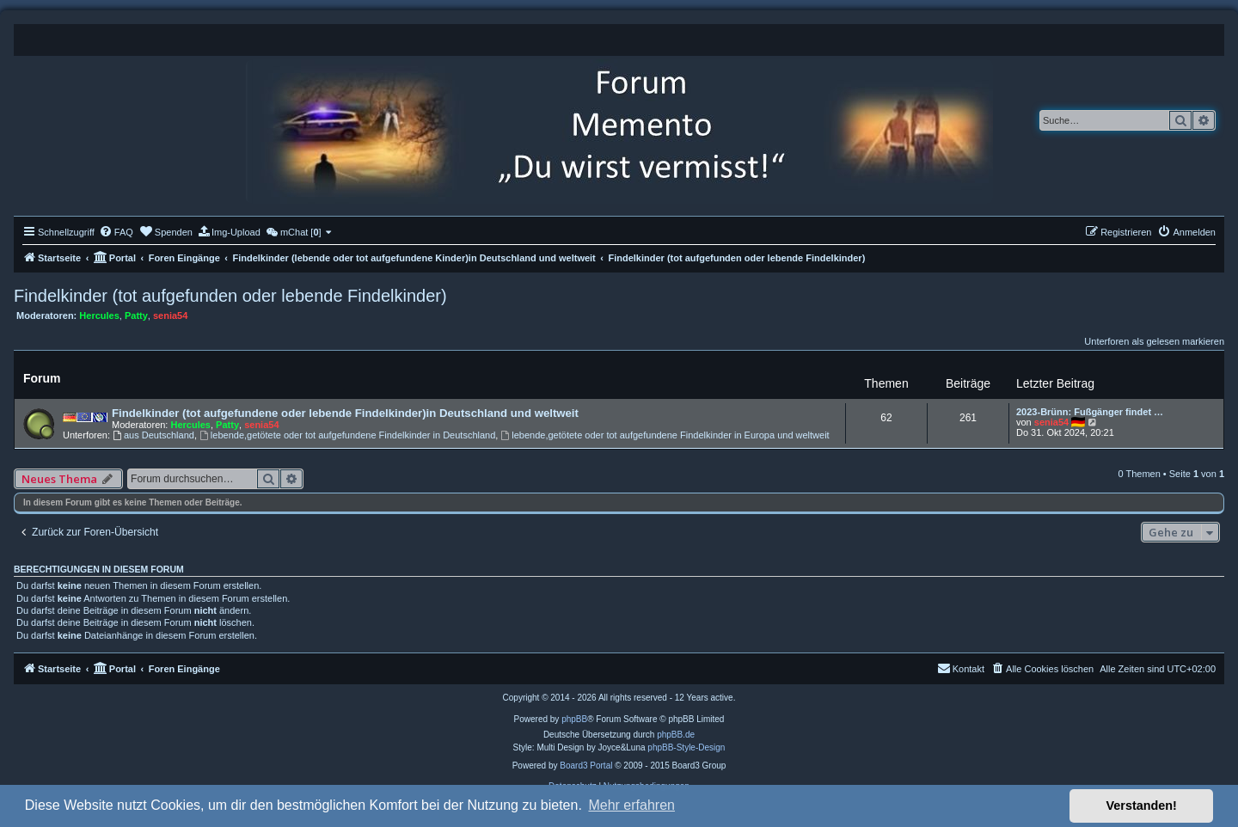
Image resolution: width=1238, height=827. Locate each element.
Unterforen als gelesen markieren (1154, 341)
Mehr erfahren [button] (631, 805)
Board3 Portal (586, 765)
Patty (136, 315)
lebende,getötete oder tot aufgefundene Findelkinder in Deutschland (347, 435)
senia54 (170, 315)
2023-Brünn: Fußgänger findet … (1089, 412)
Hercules (99, 315)
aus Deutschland (153, 435)
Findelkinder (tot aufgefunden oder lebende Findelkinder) (230, 295)
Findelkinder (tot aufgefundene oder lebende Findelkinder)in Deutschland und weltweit (345, 413)
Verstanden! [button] (1141, 805)
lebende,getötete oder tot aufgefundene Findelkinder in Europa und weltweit (664, 435)
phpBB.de (676, 734)
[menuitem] (116, 232)
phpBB (574, 719)
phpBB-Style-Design (686, 747)
